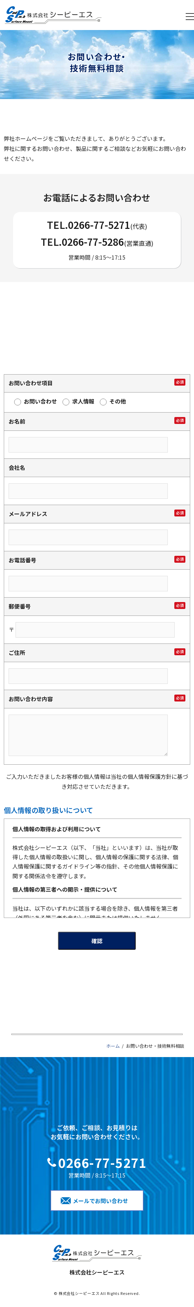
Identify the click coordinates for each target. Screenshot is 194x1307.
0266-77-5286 (93, 242)
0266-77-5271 (99, 225)
